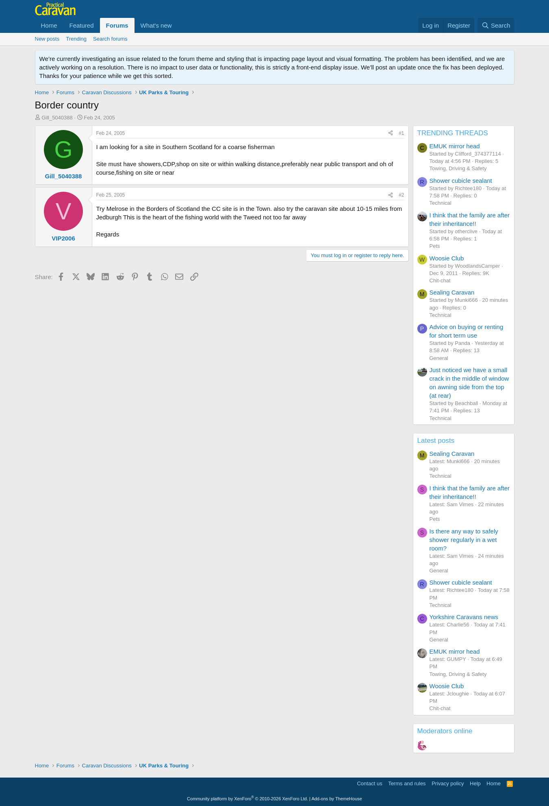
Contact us (369, 783)
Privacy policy (448, 783)
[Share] (390, 133)
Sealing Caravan (452, 292)
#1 (401, 133)
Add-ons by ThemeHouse (336, 798)
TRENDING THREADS (452, 133)
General (439, 358)
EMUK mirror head (455, 146)
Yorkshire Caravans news (464, 616)
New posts (47, 39)
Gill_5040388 (57, 118)
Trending (76, 39)
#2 (401, 195)
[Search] (495, 25)
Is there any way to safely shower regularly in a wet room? (464, 540)
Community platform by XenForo (247, 798)
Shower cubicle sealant (461, 180)
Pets (435, 246)
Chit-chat (440, 280)
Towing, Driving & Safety (458, 168)
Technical (440, 203)
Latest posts (436, 440)
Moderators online (445, 731)
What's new (156, 25)
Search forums (110, 39)
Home (49, 25)
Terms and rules (406, 783)
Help (475, 783)
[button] (178, 25)
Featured (81, 25)
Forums (117, 25)
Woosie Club (447, 258)
